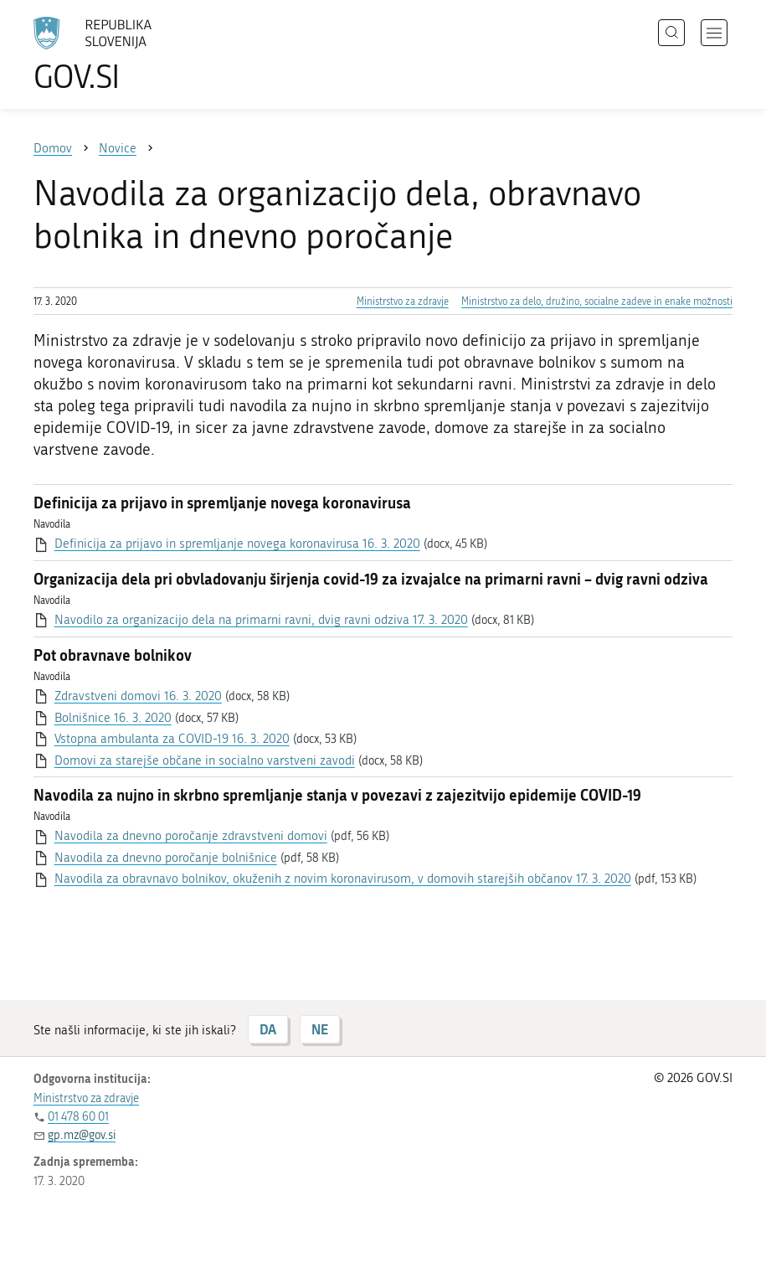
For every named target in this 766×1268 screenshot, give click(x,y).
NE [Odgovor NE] (319, 1029)
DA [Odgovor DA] (268, 1029)
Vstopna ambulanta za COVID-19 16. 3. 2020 (172, 738)
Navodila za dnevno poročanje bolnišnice (165, 857)
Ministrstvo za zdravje (403, 301)
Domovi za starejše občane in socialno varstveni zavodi (204, 760)
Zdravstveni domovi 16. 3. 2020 (138, 696)
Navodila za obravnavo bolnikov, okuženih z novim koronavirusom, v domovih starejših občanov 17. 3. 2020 (342, 878)
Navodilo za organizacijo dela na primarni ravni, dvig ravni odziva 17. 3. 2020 (261, 619)
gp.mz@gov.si (82, 1135)
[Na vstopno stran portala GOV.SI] (117, 54)
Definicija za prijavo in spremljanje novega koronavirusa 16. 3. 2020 (237, 543)
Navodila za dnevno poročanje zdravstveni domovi (190, 835)
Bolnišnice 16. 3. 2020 (113, 717)
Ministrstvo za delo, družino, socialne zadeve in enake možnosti (597, 301)
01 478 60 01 (78, 1117)
